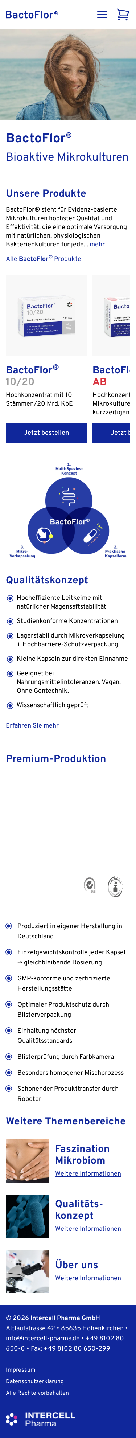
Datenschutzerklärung (35, 1381)
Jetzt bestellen (46, 433)
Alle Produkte (43, 259)
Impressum (21, 1370)
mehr (97, 245)
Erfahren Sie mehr (32, 726)
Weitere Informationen (88, 1174)
